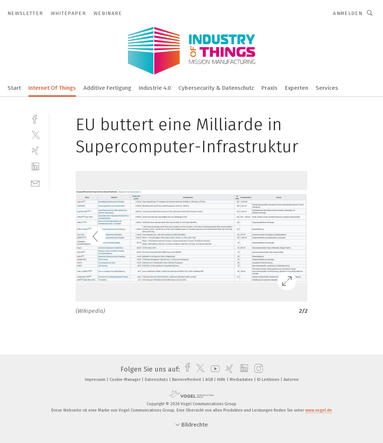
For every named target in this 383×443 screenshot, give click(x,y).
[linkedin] (35, 166)
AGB (209, 379)
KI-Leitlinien (269, 379)
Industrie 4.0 (155, 88)
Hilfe (222, 379)
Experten (296, 88)
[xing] (35, 150)
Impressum (96, 379)
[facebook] (35, 118)
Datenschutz (157, 379)
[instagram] (257, 369)
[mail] (35, 182)
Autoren (291, 379)
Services (327, 88)
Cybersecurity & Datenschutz (216, 88)
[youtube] (213, 369)
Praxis (269, 88)
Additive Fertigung (107, 88)
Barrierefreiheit (187, 379)
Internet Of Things (52, 88)
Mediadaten (242, 379)
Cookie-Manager (126, 379)
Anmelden (347, 13)
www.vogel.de (318, 410)
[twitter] (35, 134)
